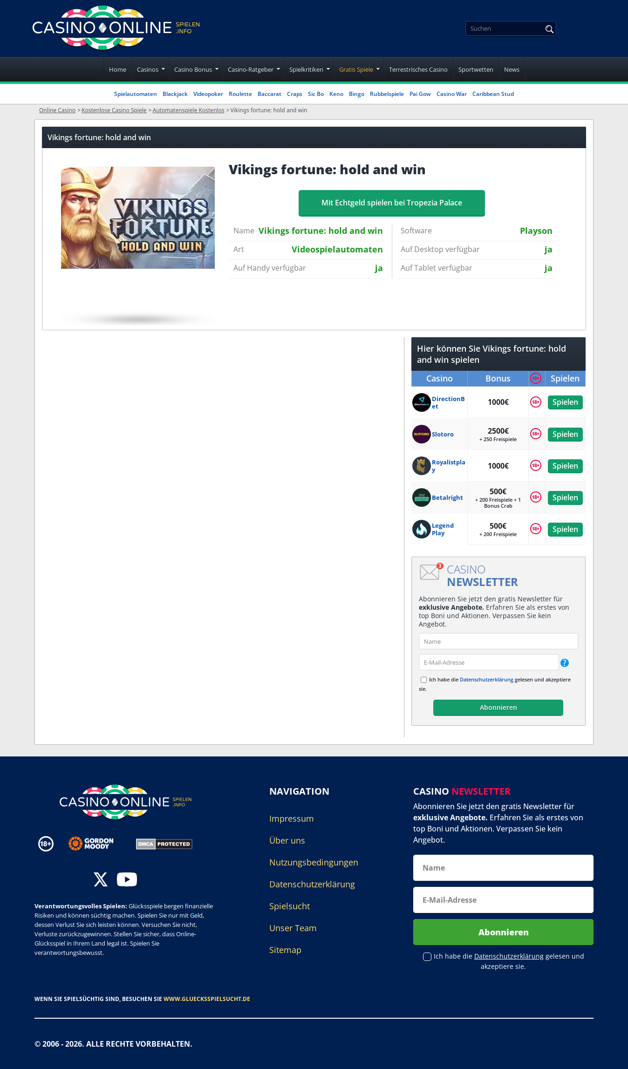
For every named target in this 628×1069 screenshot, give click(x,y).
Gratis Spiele (356, 69)
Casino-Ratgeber (250, 69)
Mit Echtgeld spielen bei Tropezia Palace (391, 202)
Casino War (452, 94)
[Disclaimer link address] (97, 843)
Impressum (291, 818)
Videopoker (208, 94)
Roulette (240, 94)
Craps (294, 94)
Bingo (356, 94)
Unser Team (293, 927)
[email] (489, 662)
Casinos (147, 69)
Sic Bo (316, 94)
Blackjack (175, 94)
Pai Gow (420, 94)
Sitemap (285, 949)
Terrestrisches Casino (418, 69)
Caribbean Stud (493, 94)
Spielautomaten (135, 94)
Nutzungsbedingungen (313, 862)
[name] (498, 641)
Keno (336, 94)
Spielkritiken (306, 69)
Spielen (565, 402)
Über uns (287, 840)
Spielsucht (289, 906)
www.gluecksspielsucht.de (207, 999)
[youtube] (127, 880)
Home (117, 69)
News (511, 69)
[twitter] (101, 880)
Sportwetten (475, 69)
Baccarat (269, 94)
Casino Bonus (193, 69)
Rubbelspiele (387, 94)
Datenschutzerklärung (486, 679)
